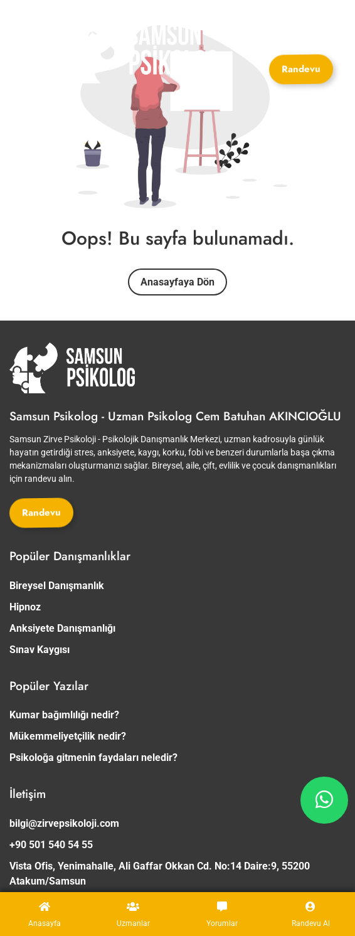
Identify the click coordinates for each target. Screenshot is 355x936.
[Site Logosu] (135, 50)
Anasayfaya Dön (177, 282)
